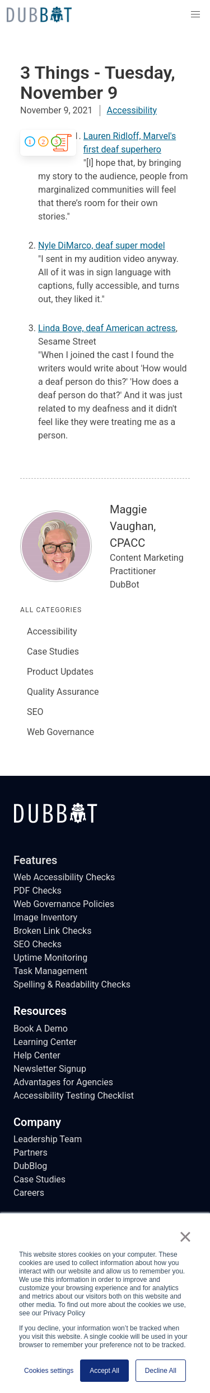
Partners (30, 1152)
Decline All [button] (160, 1371)
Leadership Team (47, 1139)
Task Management (50, 971)
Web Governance (60, 732)
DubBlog (30, 1166)
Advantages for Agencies (63, 1082)
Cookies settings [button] (48, 1371)
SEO (35, 712)
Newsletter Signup (49, 1068)
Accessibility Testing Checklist (73, 1095)
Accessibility (132, 110)
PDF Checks (37, 890)
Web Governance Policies (63, 904)
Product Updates (60, 671)
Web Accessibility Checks (64, 877)
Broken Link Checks (52, 931)
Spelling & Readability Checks (71, 984)
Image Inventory (45, 917)
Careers (28, 1192)
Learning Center (45, 1042)
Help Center (36, 1055)
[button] (195, 14)
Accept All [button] (104, 1371)
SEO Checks (37, 944)
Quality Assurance (63, 691)
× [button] (185, 1236)
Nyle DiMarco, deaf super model (101, 245)
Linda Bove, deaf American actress (107, 328)
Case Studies (53, 651)
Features (35, 860)
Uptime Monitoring (50, 957)
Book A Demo (40, 1028)
